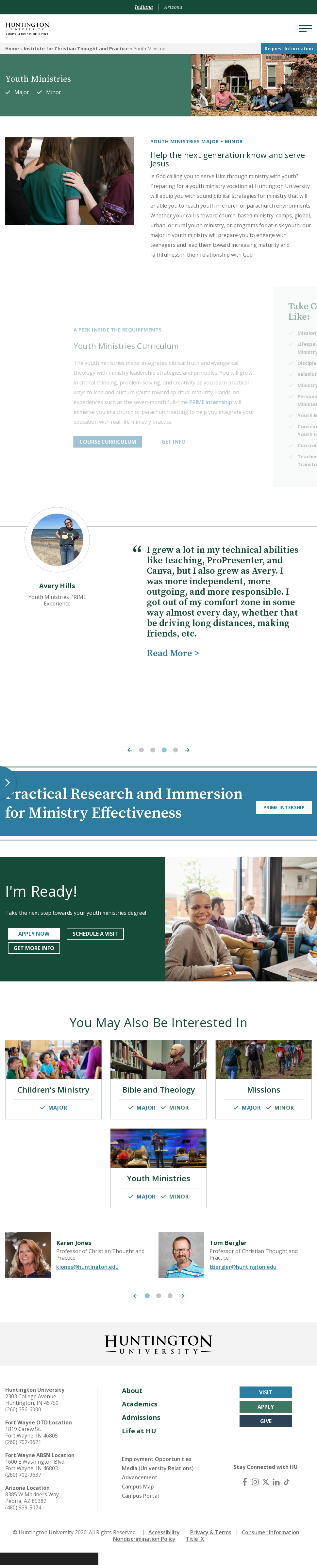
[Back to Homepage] (158, 1355)
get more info (34, 967)
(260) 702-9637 (23, 1487)
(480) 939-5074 (23, 1519)
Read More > (173, 653)
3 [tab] (164, 750)
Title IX (195, 1551)
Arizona (173, 7)
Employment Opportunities (157, 1471)
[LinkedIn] (276, 1494)
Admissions (141, 1429)
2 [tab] (152, 750)
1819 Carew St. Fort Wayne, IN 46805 (31, 1445)
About (132, 1403)
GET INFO (226, 441)
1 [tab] (141, 750)
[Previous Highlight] (128, 750)
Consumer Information (270, 1544)
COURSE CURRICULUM (160, 441)
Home (12, 48)
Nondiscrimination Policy (144, 1551)
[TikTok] (287, 1494)
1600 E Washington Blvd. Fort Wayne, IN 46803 (35, 1477)
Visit (265, 1404)
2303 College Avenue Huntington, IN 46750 (31, 1412)
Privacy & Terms (210, 1544)
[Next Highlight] (188, 750)
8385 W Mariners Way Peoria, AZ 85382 (32, 1510)
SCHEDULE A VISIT (95, 952)
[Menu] (305, 29)
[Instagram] (255, 1494)
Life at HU (139, 1443)
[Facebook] (245, 1494)
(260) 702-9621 (23, 1454)
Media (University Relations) (158, 1480)
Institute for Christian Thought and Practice (76, 48)
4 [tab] (175, 750)
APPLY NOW (33, 952)
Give (266, 1433)
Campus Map (138, 1499)
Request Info (289, 48)
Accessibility (164, 1544)
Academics (140, 1416)
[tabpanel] (158, 598)
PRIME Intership (284, 813)
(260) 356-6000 (23, 1421)
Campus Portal (140, 1508)
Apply (266, 1419)
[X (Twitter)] (266, 1494)
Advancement (140, 1489)
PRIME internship (264, 402)
